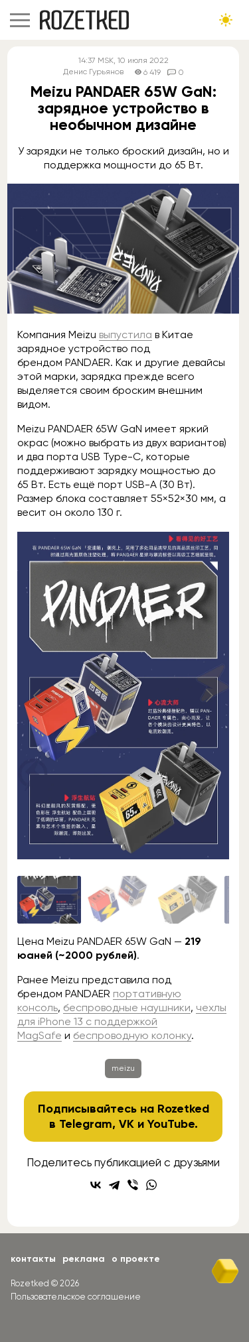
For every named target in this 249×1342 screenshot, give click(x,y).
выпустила (125, 334)
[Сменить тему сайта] (225, 20)
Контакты (33, 1258)
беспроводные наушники (127, 1007)
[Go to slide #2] (118, 900)
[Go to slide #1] (49, 900)
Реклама (83, 1258)
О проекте (136, 1258)
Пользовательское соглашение (76, 1297)
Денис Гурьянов (93, 72)
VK (126, 1124)
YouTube (171, 1124)
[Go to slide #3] (187, 900)
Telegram (85, 1124)
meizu (123, 1068)
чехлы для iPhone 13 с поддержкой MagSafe (121, 1021)
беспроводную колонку (132, 1035)
